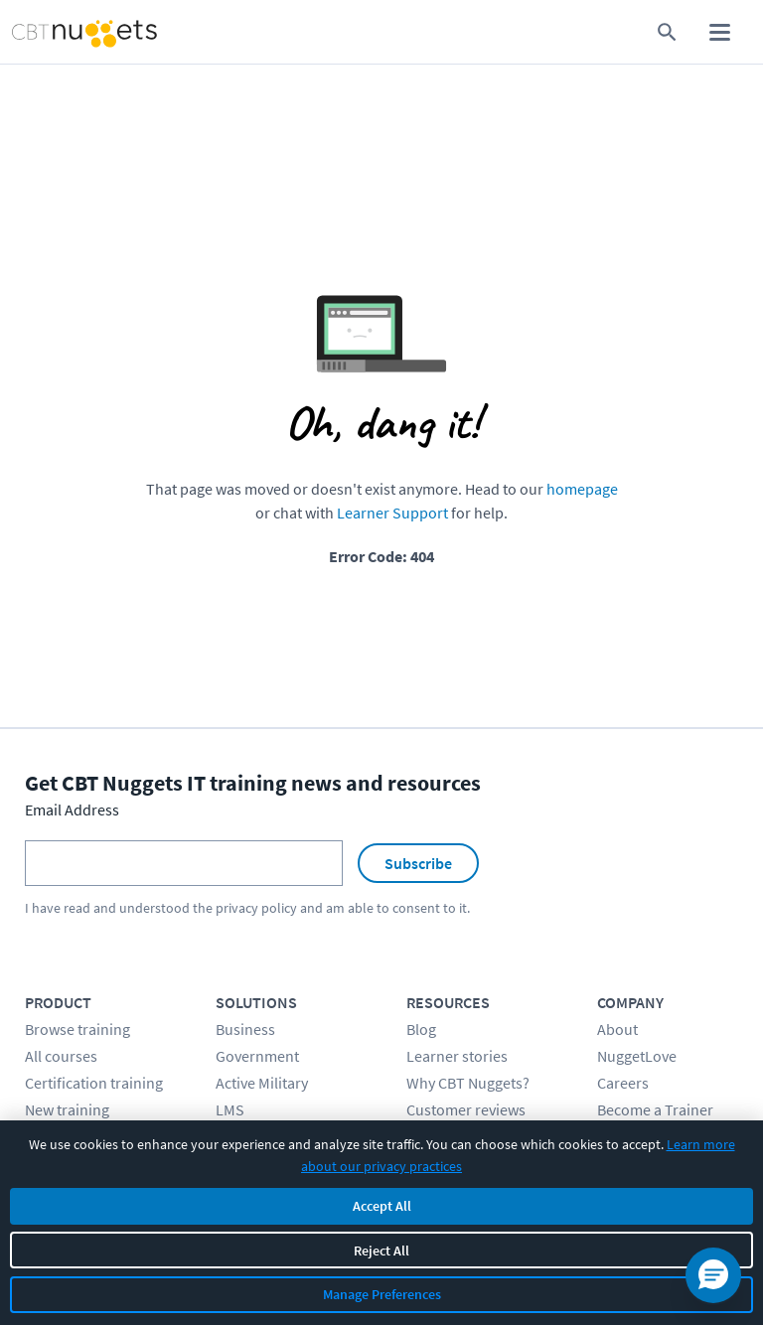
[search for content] (667, 32)
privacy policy (256, 908)
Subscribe (418, 863)
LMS (230, 1109)
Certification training (94, 1083)
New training (67, 1109)
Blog (421, 1029)
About (617, 1029)
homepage (582, 489)
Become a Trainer (655, 1109)
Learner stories (457, 1056)
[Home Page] (62, 32)
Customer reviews (466, 1109)
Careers (623, 1083)
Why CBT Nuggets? (468, 1083)
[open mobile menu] (719, 32)
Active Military (262, 1083)
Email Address (72, 809)
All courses (61, 1056)
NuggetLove (637, 1056)
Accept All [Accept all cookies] (382, 1206)
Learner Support (392, 512)
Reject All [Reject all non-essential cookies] (381, 1250)
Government (257, 1056)
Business (245, 1029)
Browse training (77, 1029)
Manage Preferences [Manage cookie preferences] (382, 1294)
